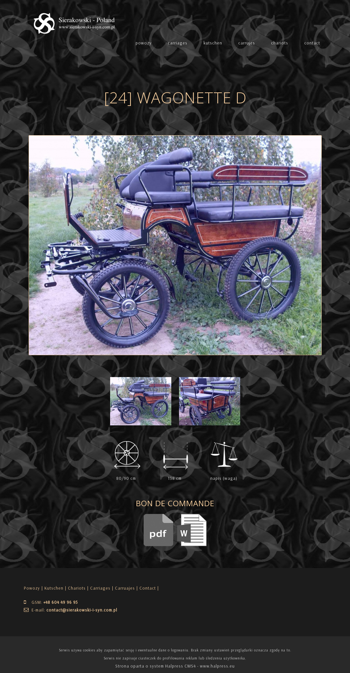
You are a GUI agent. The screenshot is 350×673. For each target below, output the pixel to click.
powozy (144, 42)
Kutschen (53, 588)
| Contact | (147, 588)
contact (312, 42)
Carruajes (125, 588)
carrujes (246, 42)
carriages (177, 42)
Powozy (32, 588)
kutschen (212, 42)
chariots (279, 42)
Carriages (100, 588)
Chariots (77, 588)
